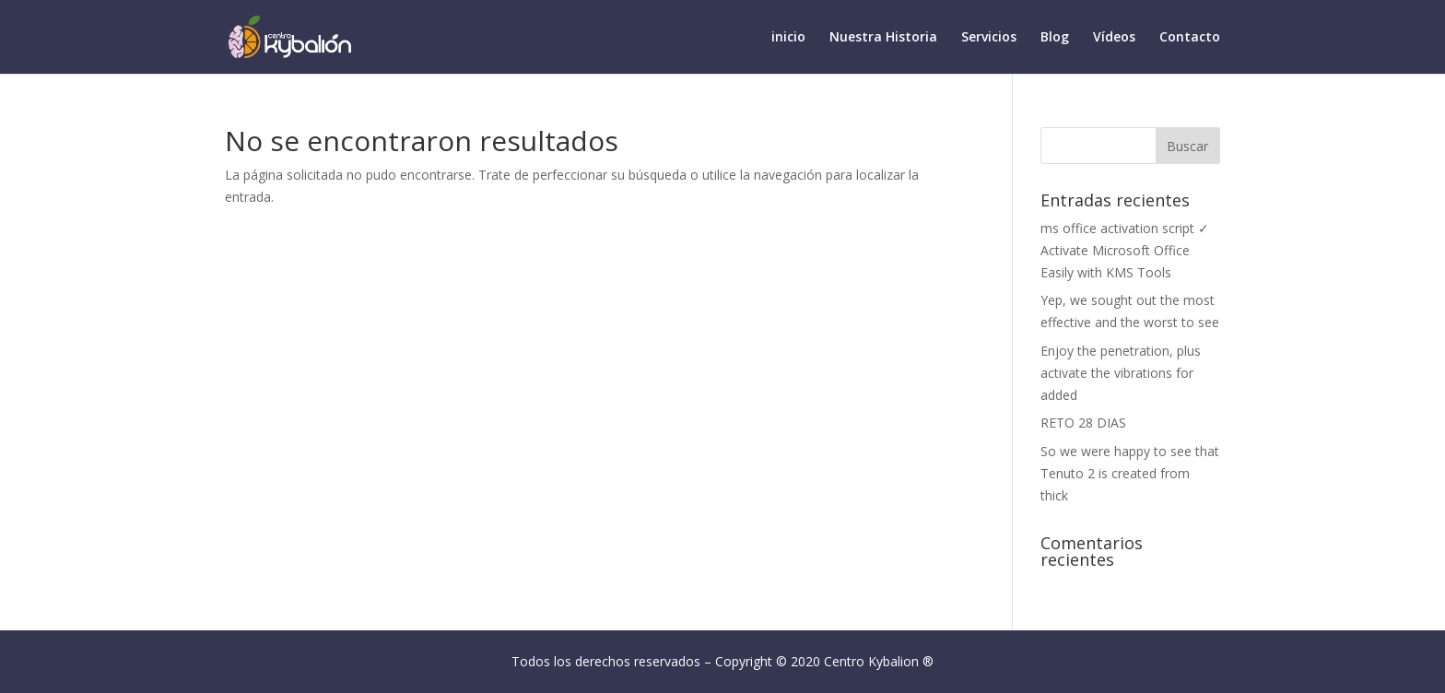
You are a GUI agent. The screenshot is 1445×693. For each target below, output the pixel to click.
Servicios (988, 37)
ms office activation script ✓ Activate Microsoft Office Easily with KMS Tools (1124, 250)
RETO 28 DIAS (1083, 422)
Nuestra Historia (883, 37)
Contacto (1189, 37)
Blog (1054, 37)
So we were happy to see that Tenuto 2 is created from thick (1129, 473)
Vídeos (1114, 37)
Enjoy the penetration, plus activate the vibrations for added (1120, 373)
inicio (788, 37)
